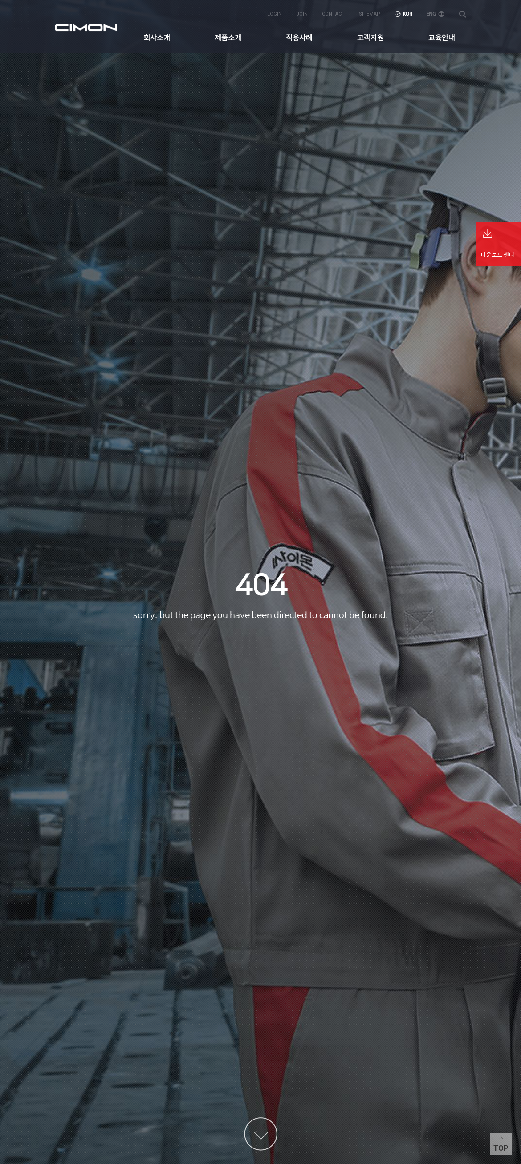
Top (501, 1148)
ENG (435, 14)
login (274, 14)
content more (260, 1134)
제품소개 (228, 38)
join (302, 14)
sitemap (369, 14)
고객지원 (370, 38)
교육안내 (441, 38)
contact (333, 14)
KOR (403, 14)
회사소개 (156, 38)
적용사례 (299, 38)
